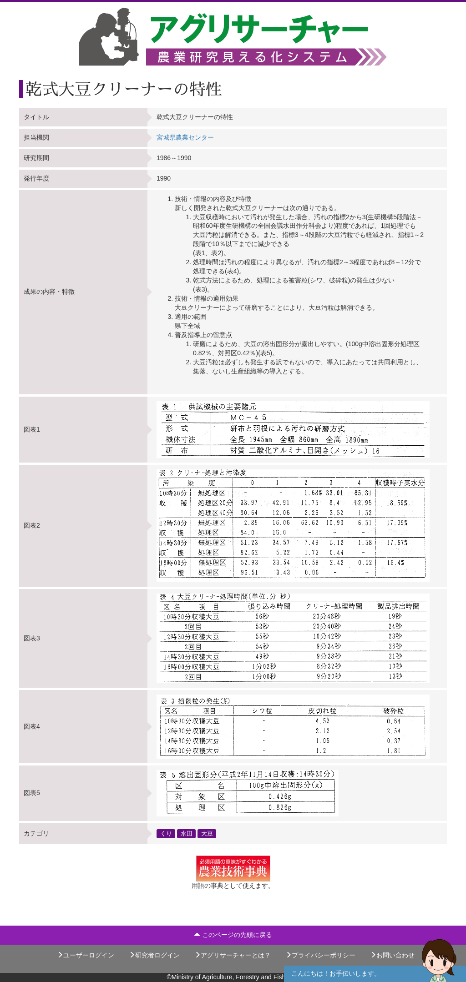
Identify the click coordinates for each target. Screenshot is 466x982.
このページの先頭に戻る (233, 934)
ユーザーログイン (85, 955)
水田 (186, 833)
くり (166, 833)
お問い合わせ (392, 955)
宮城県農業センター (185, 137)
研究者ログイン (154, 955)
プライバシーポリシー (320, 955)
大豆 (207, 833)
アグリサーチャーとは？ (232, 955)
